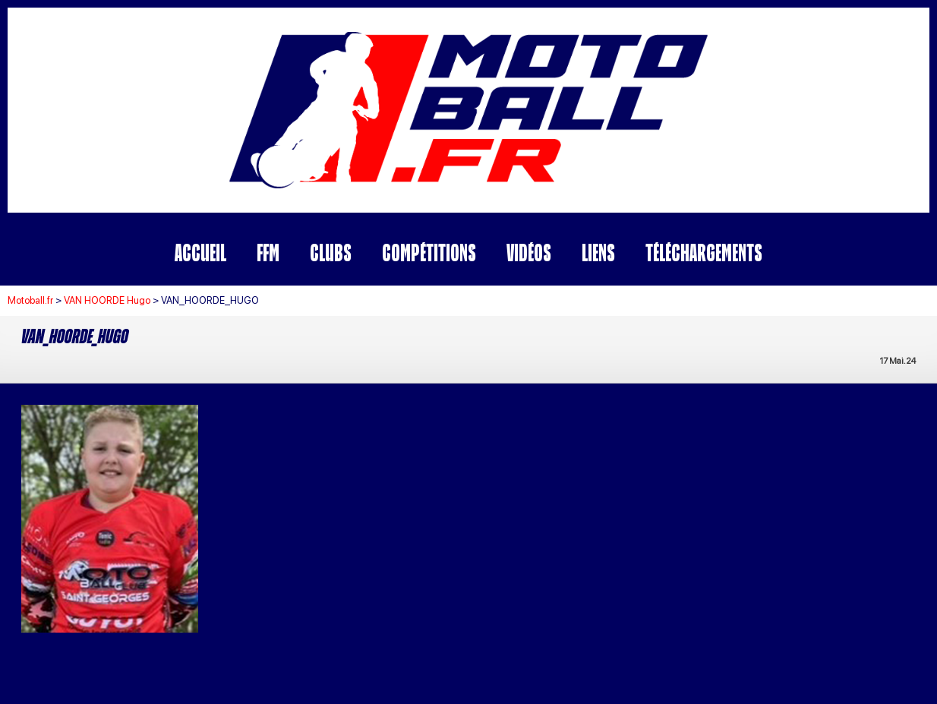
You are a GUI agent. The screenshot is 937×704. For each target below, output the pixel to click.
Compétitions (429, 252)
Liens (598, 252)
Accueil (200, 252)
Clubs (331, 252)
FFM (268, 252)
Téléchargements (703, 252)
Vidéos (528, 252)
